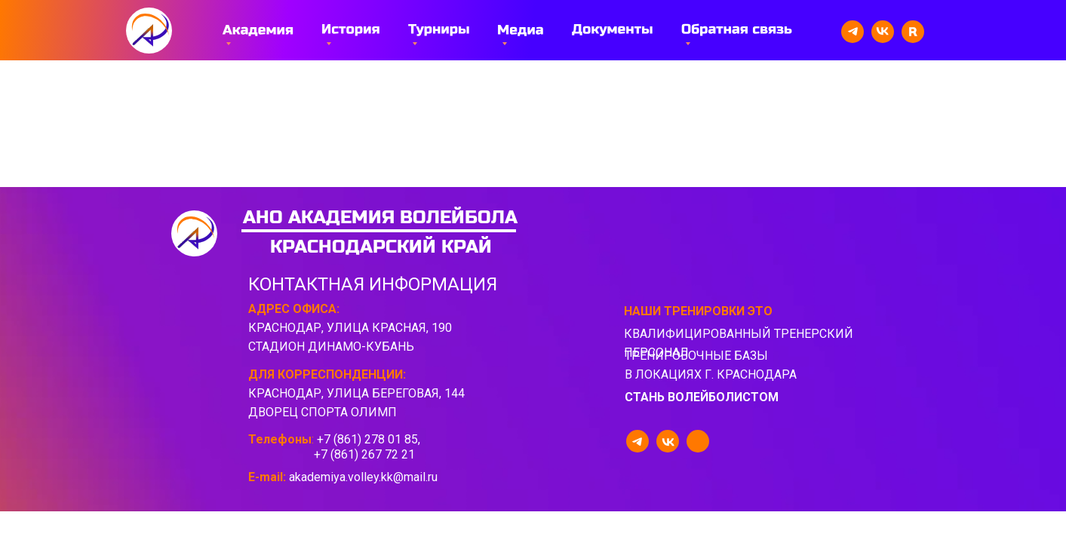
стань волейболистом (702, 397)
